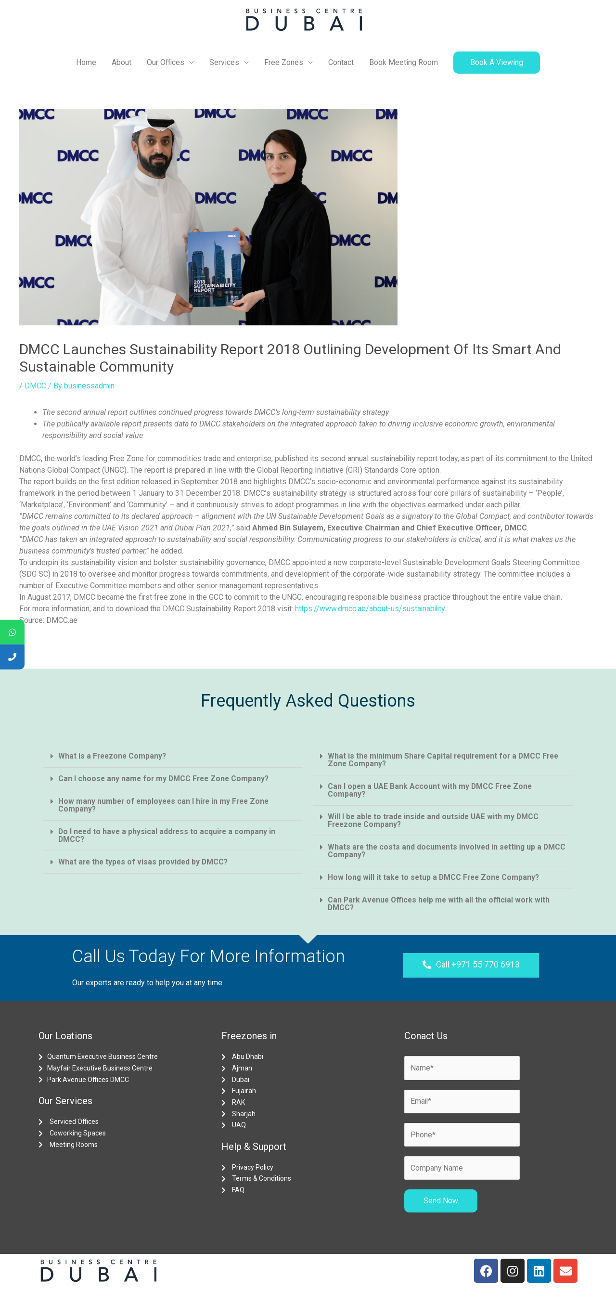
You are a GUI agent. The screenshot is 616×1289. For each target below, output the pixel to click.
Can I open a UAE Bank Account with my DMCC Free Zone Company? (431, 790)
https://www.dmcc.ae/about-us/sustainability (371, 608)
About (121, 62)
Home (86, 62)
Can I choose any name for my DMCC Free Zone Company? (165, 778)
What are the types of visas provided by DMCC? (144, 861)
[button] (471, 965)
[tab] (173, 756)
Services (224, 62)
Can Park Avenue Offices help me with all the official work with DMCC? (441, 903)
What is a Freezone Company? (113, 756)
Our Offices (165, 62)
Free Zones (283, 62)
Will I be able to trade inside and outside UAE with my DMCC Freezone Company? (435, 820)
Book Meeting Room (403, 62)
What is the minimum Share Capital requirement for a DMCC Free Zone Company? (446, 759)
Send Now (441, 1202)
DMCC (35, 385)
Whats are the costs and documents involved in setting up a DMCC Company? (436, 850)
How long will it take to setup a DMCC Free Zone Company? (435, 877)
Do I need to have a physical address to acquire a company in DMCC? (168, 835)
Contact (341, 62)
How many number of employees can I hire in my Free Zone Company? (166, 805)
